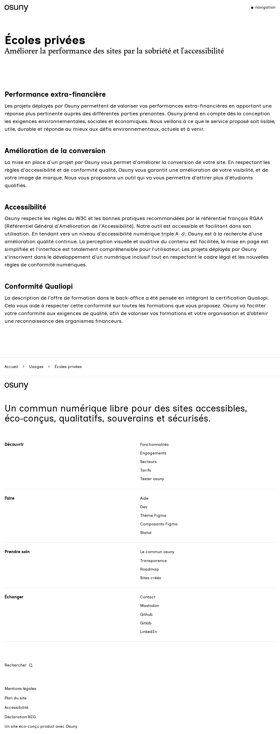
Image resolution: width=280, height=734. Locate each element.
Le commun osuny (157, 551)
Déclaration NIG (20, 717)
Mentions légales (20, 688)
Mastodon (149, 605)
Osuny (71, 726)
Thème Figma (153, 515)
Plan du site (16, 698)
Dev (143, 506)
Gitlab (146, 623)
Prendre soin (17, 551)
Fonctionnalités (154, 444)
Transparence (153, 560)
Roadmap (149, 569)
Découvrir (14, 444)
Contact (147, 597)
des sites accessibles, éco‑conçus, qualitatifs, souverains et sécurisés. (126, 413)
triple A (173, 234)
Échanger (14, 597)
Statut (146, 532)
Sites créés (150, 577)
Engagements (153, 453)
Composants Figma (159, 524)
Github (146, 614)
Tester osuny (152, 478)
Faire (9, 498)
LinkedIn (148, 631)
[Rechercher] (19, 665)
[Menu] (260, 7)
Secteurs (148, 461)
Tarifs (145, 470)
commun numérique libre (73, 408)
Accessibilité (16, 707)
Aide (144, 498)
